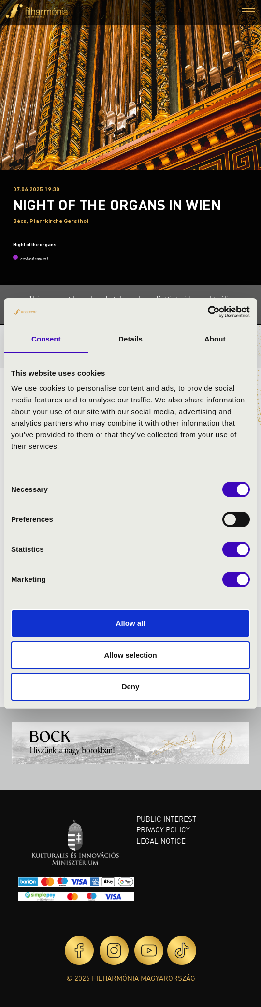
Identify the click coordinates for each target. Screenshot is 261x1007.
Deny (131, 686)
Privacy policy (163, 829)
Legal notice (161, 840)
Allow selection (130, 655)
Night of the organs (35, 244)
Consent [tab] (46, 339)
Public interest (166, 819)
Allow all (130, 623)
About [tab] (215, 339)
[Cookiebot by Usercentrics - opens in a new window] (207, 312)
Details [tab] (130, 339)
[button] (248, 13)
